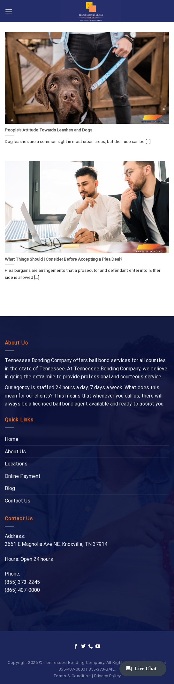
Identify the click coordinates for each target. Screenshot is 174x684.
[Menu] (8, 11)
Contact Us (17, 501)
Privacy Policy (107, 675)
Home (11, 439)
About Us (15, 452)
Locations (16, 464)
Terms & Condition (72, 675)
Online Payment (23, 476)
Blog (10, 488)
